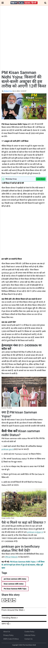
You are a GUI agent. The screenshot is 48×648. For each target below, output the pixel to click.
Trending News (9, 617)
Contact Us (29, 639)
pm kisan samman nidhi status (15, 579)
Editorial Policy (30, 635)
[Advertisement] (24, 42)
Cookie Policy (29, 632)
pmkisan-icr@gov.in (35, 532)
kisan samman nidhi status (13, 584)
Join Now (41, 179)
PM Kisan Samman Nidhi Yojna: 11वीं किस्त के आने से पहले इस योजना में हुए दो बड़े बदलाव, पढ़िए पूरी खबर (23, 565)
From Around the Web (12, 610)
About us (6, 632)
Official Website (11, 557)
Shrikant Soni (8, 91)
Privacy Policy (8, 635)
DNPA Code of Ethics (11, 639)
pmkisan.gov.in (8, 449)
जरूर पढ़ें (5, 623)
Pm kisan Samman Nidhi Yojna (15, 589)
